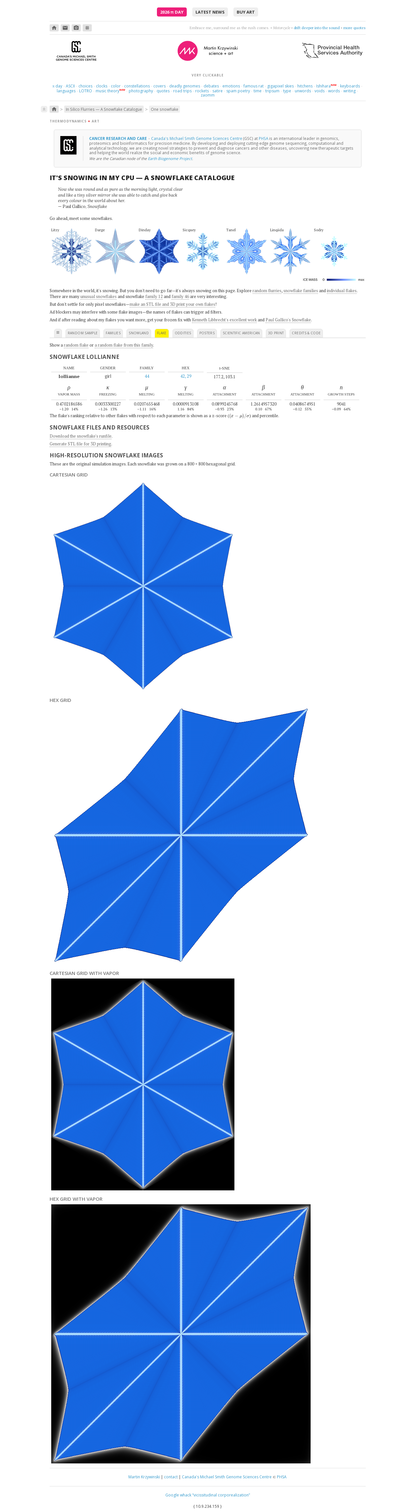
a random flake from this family (124, 345)
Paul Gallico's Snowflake (288, 320)
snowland (139, 333)
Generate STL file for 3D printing (80, 444)
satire (217, 91)
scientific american (241, 333)
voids (319, 91)
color (116, 86)
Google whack (178, 1495)
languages (66, 91)
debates (211, 86)
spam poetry (238, 91)
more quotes (354, 27)
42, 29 (185, 376)
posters (207, 333)
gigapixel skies (280, 86)
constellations (137, 86)
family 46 (180, 296)
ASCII (70, 86)
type (287, 91)
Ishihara (323, 86)
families (113, 333)
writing (349, 91)
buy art (246, 12)
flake (162, 333)
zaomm (208, 95)
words (334, 91)
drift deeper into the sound (317, 27)
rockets (202, 91)
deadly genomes (184, 86)
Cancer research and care (118, 138)
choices (85, 86)
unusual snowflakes (98, 296)
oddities (183, 333)
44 (147, 376)
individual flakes (342, 290)
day (57, 86)
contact (171, 1477)
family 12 (154, 296)
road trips (182, 91)
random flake (76, 345)
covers (159, 86)
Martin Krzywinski (144, 1477)
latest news (210, 12)
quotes (163, 91)
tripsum (272, 91)
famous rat (253, 86)
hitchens (305, 86)
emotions (231, 86)
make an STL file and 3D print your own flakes (172, 304)
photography (141, 91)
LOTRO (85, 91)
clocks (101, 86)
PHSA (263, 138)
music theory (107, 91)
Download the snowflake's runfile (81, 436)
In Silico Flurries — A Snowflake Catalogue (104, 109)
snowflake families (300, 290)
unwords (303, 91)
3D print (276, 333)
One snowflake (164, 109)
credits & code (306, 333)
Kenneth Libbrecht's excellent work (224, 320)
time (258, 91)
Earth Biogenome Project (170, 158)
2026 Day (172, 12)
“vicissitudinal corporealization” (221, 1495)
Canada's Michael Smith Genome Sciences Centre (196, 138)
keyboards (350, 86)
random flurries (267, 290)
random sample (83, 333)
